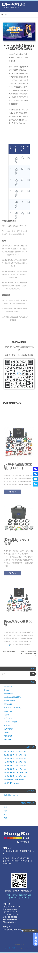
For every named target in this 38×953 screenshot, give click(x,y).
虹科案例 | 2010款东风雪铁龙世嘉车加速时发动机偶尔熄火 (28, 653)
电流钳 (6, 715)
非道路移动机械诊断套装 (12, 697)
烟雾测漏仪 (8, 736)
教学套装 (7, 690)
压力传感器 (8, 704)
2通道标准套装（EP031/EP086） (15, 755)
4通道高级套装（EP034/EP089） (15, 769)
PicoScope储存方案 (11, 722)
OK (32, 673)
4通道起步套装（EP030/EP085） (15, 758)
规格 (5, 818)
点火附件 (7, 725)
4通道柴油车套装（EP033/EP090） (16, 772)
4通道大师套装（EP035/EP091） (15, 776)
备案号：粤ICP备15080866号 (19, 898)
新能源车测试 (8, 693)
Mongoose (7, 739)
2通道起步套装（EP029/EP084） (15, 751)
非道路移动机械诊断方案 (8, 651)
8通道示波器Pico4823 (11, 783)
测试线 (6, 732)
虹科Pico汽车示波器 (13, 4)
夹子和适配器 (8, 729)
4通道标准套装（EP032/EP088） (15, 765)
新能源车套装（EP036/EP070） (15, 779)
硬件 (5, 811)
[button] (12, 526)
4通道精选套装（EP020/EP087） (15, 762)
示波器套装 (8, 686)
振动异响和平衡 (9, 701)
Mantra (24, 948)
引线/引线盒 (8, 718)
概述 (5, 807)
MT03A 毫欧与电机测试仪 (13, 708)
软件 (5, 814)
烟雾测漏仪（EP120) (11, 795)
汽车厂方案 (8, 711)
